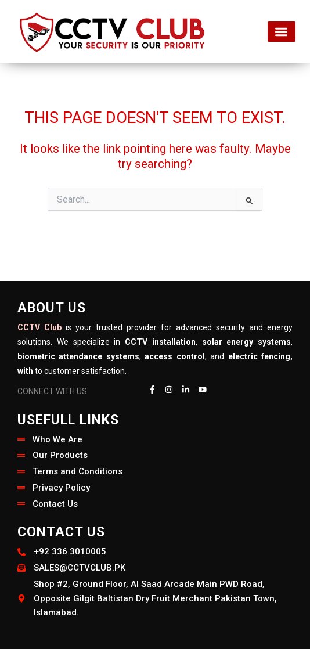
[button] (281, 31)
